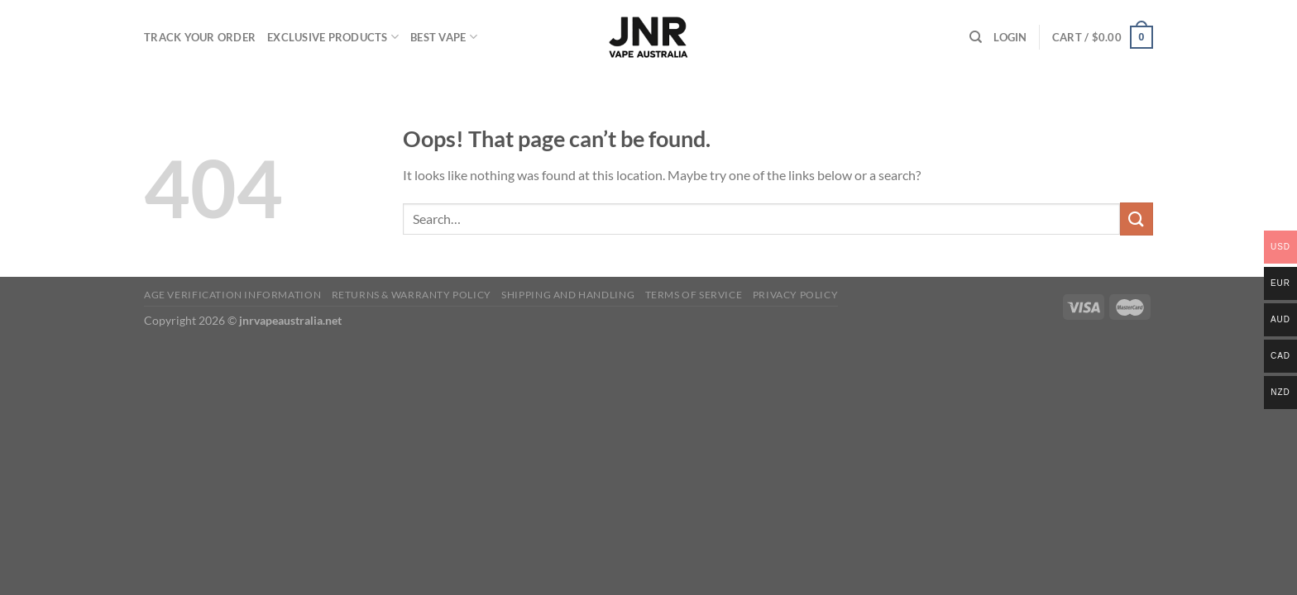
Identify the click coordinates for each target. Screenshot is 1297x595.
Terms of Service (694, 294)
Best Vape (443, 37)
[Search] (975, 37)
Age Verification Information (232, 294)
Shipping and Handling (567, 294)
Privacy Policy (796, 294)
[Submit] (1136, 218)
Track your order (200, 37)
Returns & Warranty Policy (411, 294)
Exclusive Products (333, 37)
